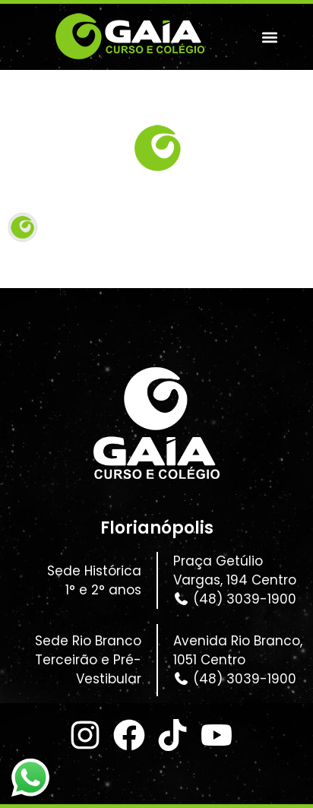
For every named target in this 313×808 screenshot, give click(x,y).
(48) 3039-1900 (234, 599)
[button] (269, 36)
